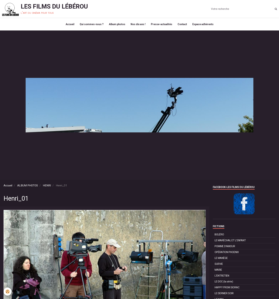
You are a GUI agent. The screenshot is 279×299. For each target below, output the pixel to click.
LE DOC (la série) (224, 281)
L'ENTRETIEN (222, 275)
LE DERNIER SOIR (224, 293)
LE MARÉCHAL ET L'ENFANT (230, 240)
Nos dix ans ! (138, 24)
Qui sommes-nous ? (92, 24)
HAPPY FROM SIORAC (227, 287)
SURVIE (219, 263)
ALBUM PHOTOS (27, 185)
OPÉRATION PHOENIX (227, 252)
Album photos (117, 24)
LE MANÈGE (221, 258)
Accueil (70, 24)
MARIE (218, 269)
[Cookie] (8, 292)
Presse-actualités (161, 24)
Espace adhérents (203, 24)
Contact (182, 24)
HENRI (47, 185)
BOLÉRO (219, 234)
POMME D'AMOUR (225, 246)
